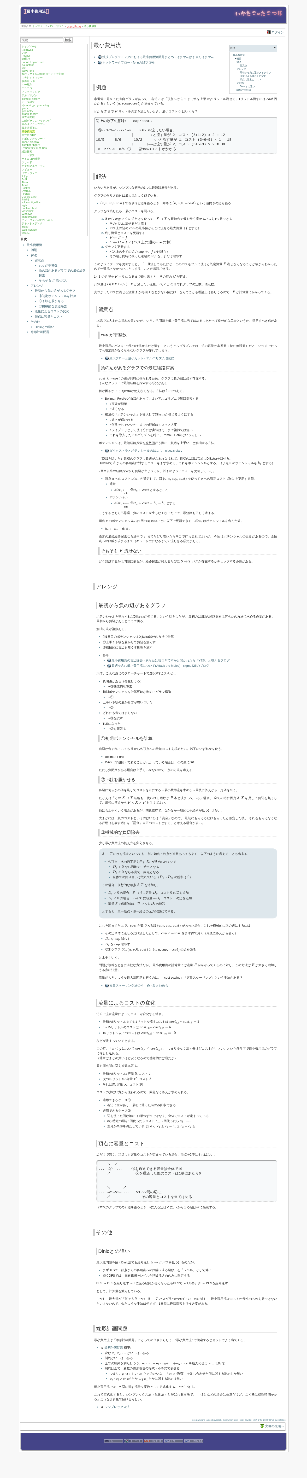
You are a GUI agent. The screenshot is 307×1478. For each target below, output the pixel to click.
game (25, 108)
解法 (34, 255)
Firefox (26, 193)
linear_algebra (30, 141)
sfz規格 (26, 58)
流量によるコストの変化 (52, 311)
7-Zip (25, 176)
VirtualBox (28, 211)
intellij (25, 199)
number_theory (31, 144)
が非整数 (48, 265)
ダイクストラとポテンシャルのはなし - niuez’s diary (146, 450)
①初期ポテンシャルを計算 (57, 296)
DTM (24, 52)
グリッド (27, 162)
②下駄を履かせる (51, 301)
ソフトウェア (29, 173)
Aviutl (25, 185)
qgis (24, 205)
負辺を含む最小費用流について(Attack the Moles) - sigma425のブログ (160, 665)
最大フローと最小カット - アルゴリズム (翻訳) (141, 358)
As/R (24, 179)
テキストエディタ (32, 223)
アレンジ (37, 285)
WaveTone (28, 70)
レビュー (27, 169)
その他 (35, 321)
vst (23, 67)
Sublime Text (29, 208)
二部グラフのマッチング (36, 120)
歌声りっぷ (28, 81)
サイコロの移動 (31, 158)
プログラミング (31, 91)
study (25, 226)
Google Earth (29, 196)
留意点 (39, 260)
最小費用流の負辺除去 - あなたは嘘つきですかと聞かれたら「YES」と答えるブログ (171, 660)
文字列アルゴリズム (33, 165)
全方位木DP (29, 135)
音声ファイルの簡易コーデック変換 (43, 73)
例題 (34, 250)
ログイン (278, 32)
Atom (25, 182)
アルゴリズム (56, 26)
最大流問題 (28, 117)
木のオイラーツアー (33, 124)
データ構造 (28, 101)
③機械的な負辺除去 (53, 306)
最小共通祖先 (29, 127)
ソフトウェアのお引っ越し (37, 219)
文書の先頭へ (274, 1426)
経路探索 (27, 151)
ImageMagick (29, 216)
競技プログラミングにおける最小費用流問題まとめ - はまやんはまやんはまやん (158, 57)
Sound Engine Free (33, 62)
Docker (26, 188)
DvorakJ (26, 190)
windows (27, 213)
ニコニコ (27, 88)
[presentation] (41, 266)
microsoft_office (31, 202)
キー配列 (27, 84)
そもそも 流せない (53, 280)
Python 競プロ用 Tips (34, 147)
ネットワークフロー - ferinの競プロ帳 (128, 62)
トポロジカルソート (33, 138)
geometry (27, 111)
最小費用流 (36, 11)
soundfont (28, 65)
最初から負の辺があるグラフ (55, 290)
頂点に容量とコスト (49, 316)
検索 (68, 40)
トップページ (39, 26)
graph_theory (74, 26)
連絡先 (26, 232)
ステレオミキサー (32, 77)
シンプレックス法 (117, 1407)
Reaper (26, 55)
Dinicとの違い (44, 327)
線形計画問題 (40, 332)
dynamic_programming (35, 105)
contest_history (31, 98)
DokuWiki (27, 49)
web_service (29, 229)
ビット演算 (28, 155)
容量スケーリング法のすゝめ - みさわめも (138, 985)
